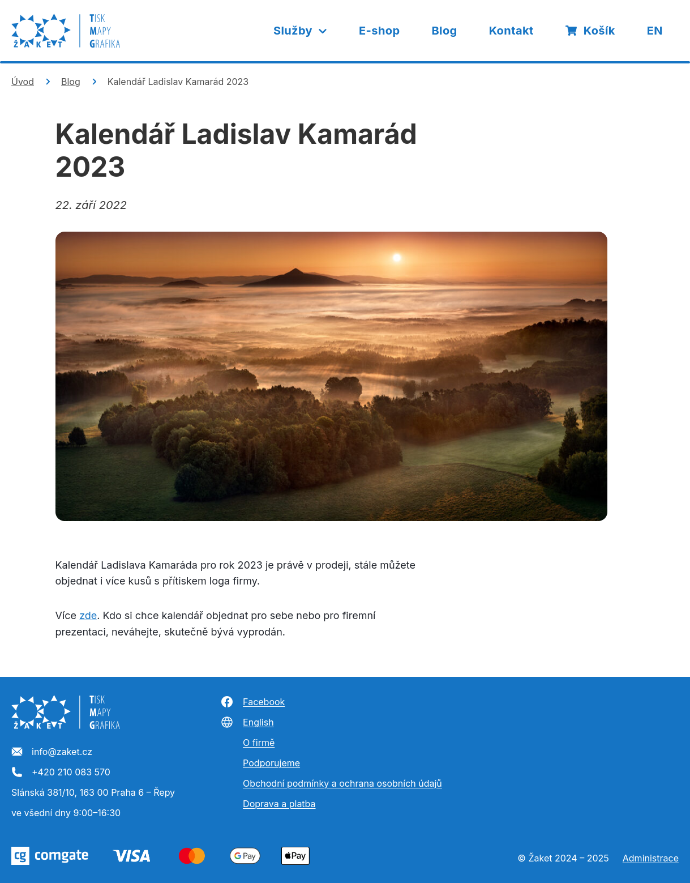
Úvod (22, 81)
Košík (590, 30)
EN (655, 30)
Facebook (252, 702)
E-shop (379, 30)
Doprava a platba (279, 803)
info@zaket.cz (51, 752)
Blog (444, 30)
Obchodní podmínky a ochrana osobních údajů (342, 783)
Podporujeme (271, 763)
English (247, 722)
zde (88, 615)
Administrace (651, 858)
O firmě (259, 742)
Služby (300, 30)
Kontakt (511, 30)
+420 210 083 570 (60, 772)
